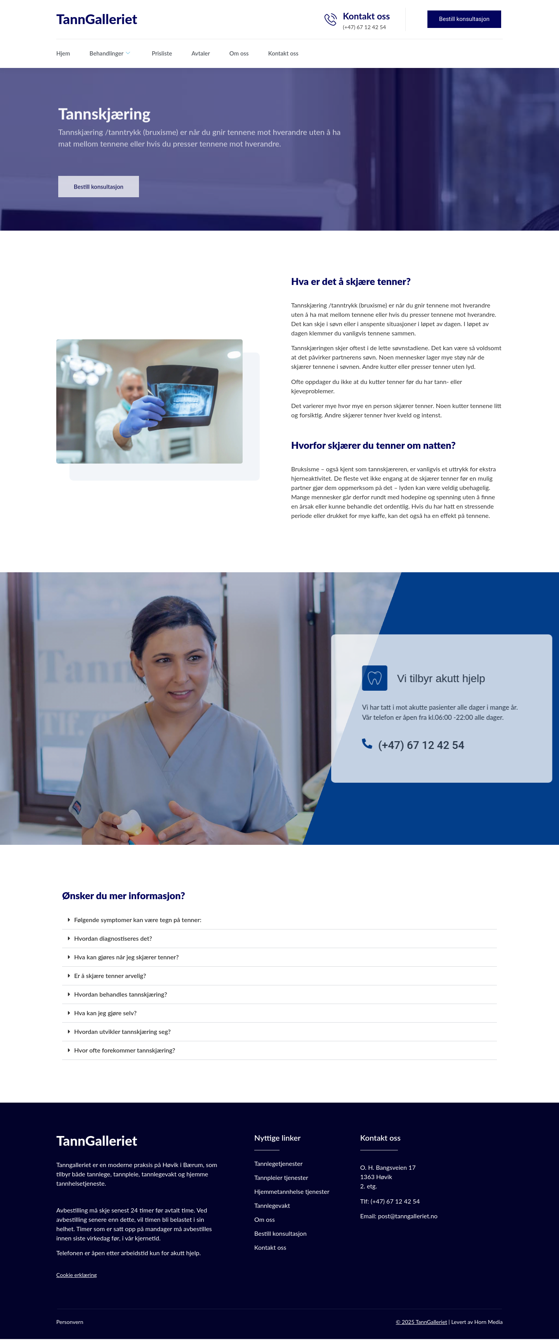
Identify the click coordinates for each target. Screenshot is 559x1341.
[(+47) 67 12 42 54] (492, 745)
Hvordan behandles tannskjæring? (120, 996)
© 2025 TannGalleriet (421, 1323)
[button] (279, 922)
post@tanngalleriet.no (407, 1217)
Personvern (69, 1323)
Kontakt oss (283, 53)
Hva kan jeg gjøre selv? (105, 1014)
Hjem (63, 53)
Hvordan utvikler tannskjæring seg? (122, 1033)
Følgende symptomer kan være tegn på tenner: (137, 921)
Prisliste (162, 53)
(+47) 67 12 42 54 (395, 1202)
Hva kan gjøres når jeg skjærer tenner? (126, 958)
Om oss (239, 53)
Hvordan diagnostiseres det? (113, 940)
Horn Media (488, 1323)
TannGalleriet (96, 18)
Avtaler (200, 53)
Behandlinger (110, 53)
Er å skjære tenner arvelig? (110, 977)
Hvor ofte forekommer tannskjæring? (124, 1052)
